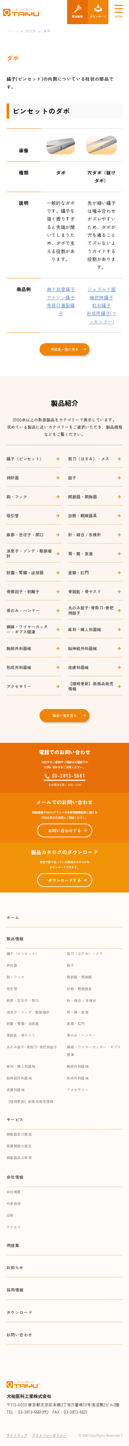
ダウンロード (20, 1312)
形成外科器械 (19, 667)
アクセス (14, 1226)
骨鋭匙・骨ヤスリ (84, 591)
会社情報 (15, 1177)
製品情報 (15, 938)
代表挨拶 (14, 1203)
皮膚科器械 (78, 667)
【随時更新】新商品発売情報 (91, 685)
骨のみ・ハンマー (23, 610)
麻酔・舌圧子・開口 (25, 534)
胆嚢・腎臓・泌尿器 (25, 572)
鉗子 (72, 477)
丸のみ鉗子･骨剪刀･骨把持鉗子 (91, 610)
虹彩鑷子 (101, 305)
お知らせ (15, 1267)
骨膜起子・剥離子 (23, 591)
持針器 (13, 477)
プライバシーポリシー (49, 1435)
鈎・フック (17, 496)
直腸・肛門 (78, 572)
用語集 (13, 1245)
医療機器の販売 (19, 1145)
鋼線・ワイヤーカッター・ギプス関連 (27, 629)
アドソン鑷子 (61, 297)
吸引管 (13, 515)
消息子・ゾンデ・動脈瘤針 (29, 553)
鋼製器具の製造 (19, 1134)
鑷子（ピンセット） (25, 458)
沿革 (10, 1215)
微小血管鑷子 (61, 289)
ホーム (13, 917)
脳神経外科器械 (82, 648)
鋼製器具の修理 (19, 1157)
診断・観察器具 (82, 515)
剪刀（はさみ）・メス (88, 458)
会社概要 (14, 1191)
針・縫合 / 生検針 (84, 534)
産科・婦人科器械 (84, 629)
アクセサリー (19, 686)
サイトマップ (17, 1435)
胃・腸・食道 (80, 553)
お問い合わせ (20, 1334)
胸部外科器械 (19, 648)
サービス (15, 1119)
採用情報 (15, 1290)
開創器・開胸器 (82, 496)
